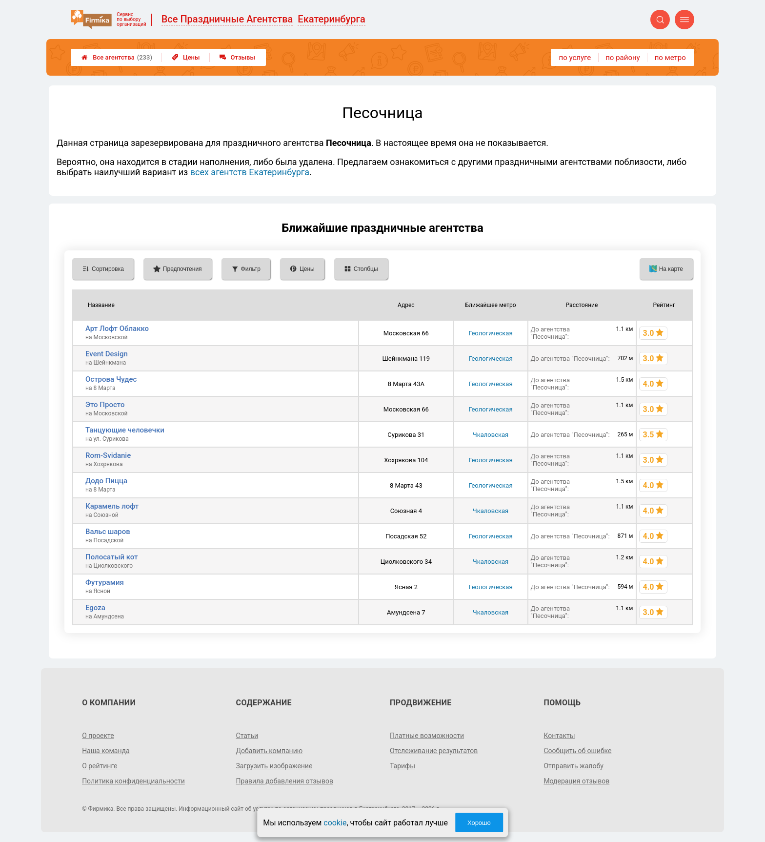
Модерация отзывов (576, 781)
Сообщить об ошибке (577, 751)
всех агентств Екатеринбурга (249, 172)
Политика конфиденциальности (133, 781)
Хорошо (479, 822)
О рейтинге (100, 766)
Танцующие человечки (124, 430)
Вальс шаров (107, 531)
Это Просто (104, 404)
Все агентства (116, 57)
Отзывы (237, 57)
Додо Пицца (106, 480)
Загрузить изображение (274, 766)
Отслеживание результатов (434, 751)
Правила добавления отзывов (285, 781)
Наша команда (106, 751)
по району (622, 57)
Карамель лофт (112, 506)
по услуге (575, 57)
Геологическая (490, 333)
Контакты (559, 735)
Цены (186, 57)
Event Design (106, 353)
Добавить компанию (269, 751)
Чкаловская (490, 434)
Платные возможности (427, 735)
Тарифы (402, 766)
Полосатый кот (111, 557)
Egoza (95, 607)
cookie (334, 822)
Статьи (247, 735)
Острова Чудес (111, 379)
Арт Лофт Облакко (117, 328)
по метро (670, 57)
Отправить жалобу (574, 766)
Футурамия (104, 582)
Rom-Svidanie (108, 455)
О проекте (98, 735)
